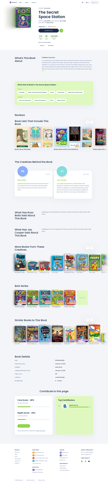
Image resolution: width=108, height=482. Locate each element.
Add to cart (49, 31)
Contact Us (17, 461)
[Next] (91, 123)
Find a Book (63, 466)
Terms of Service (30, 480)
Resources (62, 460)
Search (94, 2)
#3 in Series (48, 302)
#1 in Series (60, 269)
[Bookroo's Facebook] (85, 461)
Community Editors (64, 470)
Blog (16, 454)
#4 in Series (60, 302)
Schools (34, 2)
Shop (21, 2)
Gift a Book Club (37, 463)
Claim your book (40, 431)
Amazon (42, 46)
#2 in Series (35, 302)
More (43, 71)
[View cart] (82, 2)
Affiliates (17, 463)
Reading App (63, 468)
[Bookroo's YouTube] (89, 461)
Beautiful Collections (38, 472)
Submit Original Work (86, 454)
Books (27, 2)
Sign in (87, 2)
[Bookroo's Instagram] (81, 461)
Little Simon (58, 368)
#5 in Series (73, 302)
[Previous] (87, 123)
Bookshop (50, 46)
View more (82, 298)
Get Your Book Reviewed (87, 452)
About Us (17, 452)
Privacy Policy (41, 480)
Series (74, 267)
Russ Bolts (47, 21)
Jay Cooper (62, 21)
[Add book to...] (61, 31)
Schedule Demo (64, 458)
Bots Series (50, 23)
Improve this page (23, 426)
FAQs (16, 456)
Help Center (18, 459)
